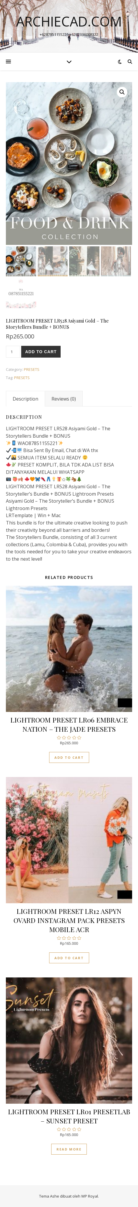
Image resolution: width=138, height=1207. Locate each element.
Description (25, 399)
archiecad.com (69, 21)
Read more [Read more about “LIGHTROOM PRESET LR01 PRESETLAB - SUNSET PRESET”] (69, 1149)
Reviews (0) (63, 399)
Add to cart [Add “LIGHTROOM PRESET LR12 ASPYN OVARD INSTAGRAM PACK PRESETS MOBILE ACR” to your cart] (69, 958)
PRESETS (31, 369)
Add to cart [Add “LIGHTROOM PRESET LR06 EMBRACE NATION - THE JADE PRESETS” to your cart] (69, 757)
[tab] (25, 399)
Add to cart (40, 351)
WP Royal (89, 1196)
